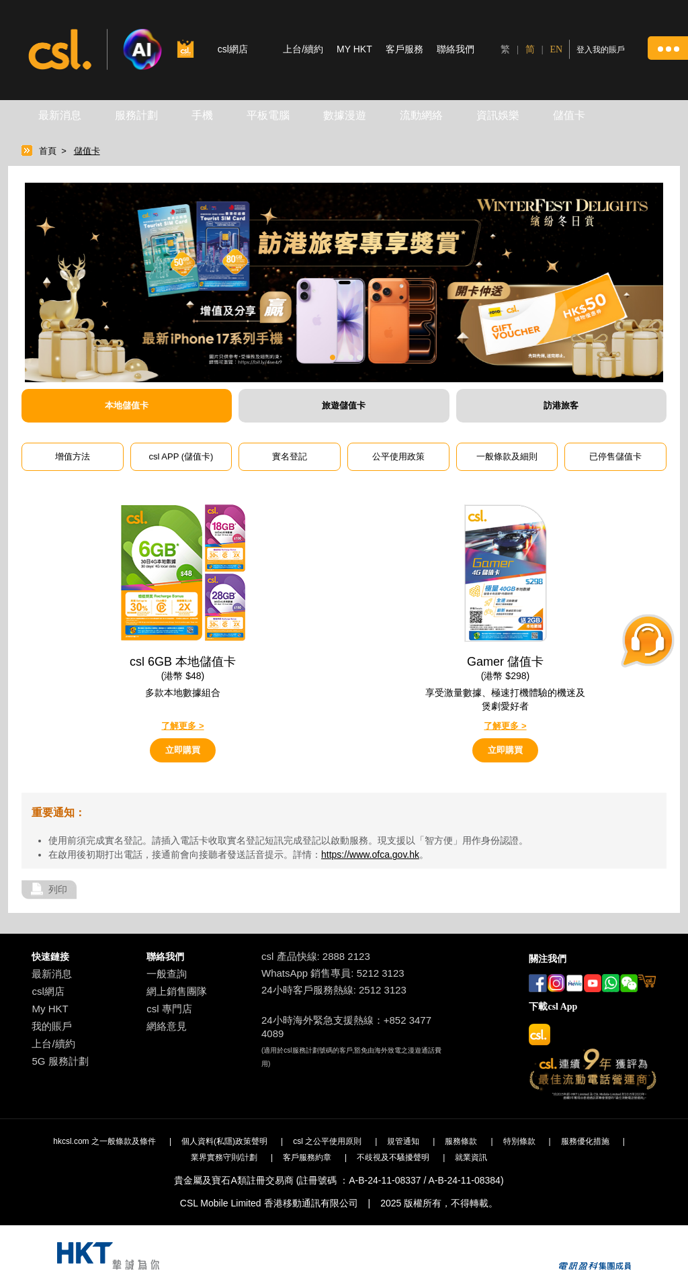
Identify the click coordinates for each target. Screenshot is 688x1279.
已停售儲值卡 (615, 456)
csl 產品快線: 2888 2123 (315, 956)
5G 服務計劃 (60, 1061)
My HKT (50, 1008)
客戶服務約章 (307, 1157)
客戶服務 (404, 49)
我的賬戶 (52, 1026)
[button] (668, 48)
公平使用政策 (398, 456)
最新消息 (59, 115)
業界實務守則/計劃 (224, 1157)
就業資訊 (471, 1157)
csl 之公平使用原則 (327, 1141)
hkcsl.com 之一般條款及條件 (104, 1141)
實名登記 (289, 456)
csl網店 (48, 991)
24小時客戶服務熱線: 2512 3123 (333, 990)
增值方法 (72, 456)
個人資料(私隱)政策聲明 (224, 1141)
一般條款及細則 (507, 456)
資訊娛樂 (497, 115)
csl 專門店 (169, 1008)
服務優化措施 (585, 1141)
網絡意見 (166, 1026)
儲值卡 (569, 115)
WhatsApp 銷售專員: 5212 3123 (332, 973)
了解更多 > (182, 726)
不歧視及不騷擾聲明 (393, 1157)
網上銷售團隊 (176, 991)
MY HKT (354, 49)
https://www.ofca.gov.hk (370, 854)
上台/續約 (303, 49)
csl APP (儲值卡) (181, 456)
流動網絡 (421, 115)
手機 (202, 115)
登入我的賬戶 (600, 49)
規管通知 (403, 1141)
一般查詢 (166, 973)
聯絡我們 (455, 49)
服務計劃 (136, 115)
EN (556, 49)
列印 (57, 889)
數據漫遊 (344, 115)
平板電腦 (268, 115)
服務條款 (461, 1141)
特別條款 (519, 1141)
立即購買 (182, 750)
